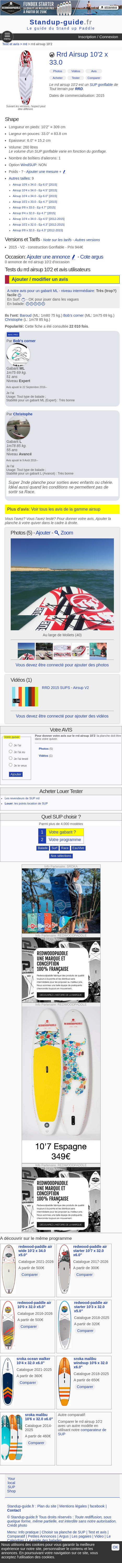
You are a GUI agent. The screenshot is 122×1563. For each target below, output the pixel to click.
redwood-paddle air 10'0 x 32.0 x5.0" (34, 1305)
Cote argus (91, 257)
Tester (76, 77)
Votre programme (65, 839)
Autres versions (87, 240)
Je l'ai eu (19, 752)
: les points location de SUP (26, 803)
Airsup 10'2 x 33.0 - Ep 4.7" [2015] (35, 201)
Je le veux (20, 765)
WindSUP (29, 165)
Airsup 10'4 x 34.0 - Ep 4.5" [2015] (35, 190)
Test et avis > (12, 44)
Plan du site (46, 1506)
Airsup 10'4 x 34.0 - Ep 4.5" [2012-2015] (39, 218)
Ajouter (43, 533)
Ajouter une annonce (51, 257)
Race (64, 848)
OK (115, 1547)
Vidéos (75, 71)
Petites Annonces (42, 1536)
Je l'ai (17, 745)
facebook (97, 1506)
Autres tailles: (20, 178)
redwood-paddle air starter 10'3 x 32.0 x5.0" (91, 1307)
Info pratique (28, 1532)
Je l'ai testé (21, 758)
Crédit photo (17, 1525)
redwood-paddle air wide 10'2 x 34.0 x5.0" (35, 1250)
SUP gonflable (101, 85)
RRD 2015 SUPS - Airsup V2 (65, 688)
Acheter (58, 77)
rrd (25, 44)
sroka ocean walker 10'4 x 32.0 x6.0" (33, 1361)
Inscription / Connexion (98, 37)
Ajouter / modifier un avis (40, 279)
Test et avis (97, 1532)
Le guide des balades (44, 1540)
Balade (43, 848)
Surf (54, 848)
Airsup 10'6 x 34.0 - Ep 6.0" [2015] (35, 184)
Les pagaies (81, 1536)
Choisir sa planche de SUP (63, 1532)
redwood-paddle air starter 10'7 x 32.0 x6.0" (90, 1250)
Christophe (14, 319)
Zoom (63, 533)
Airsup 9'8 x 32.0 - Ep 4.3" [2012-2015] (38, 230)
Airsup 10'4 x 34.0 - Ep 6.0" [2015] (35, 196)
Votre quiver (12, 737)
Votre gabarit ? (62, 832)
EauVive (78, 848)
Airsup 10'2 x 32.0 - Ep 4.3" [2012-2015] (39, 224)
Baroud (26, 315)
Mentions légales (73, 1506)
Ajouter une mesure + (46, 172)
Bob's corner (73, 315)
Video (99, 1536)
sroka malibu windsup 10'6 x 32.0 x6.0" (91, 1363)
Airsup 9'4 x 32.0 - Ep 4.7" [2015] (34, 213)
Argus (64, 1536)
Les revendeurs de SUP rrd (22, 798)
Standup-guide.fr (20, 1506)
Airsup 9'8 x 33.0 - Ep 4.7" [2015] (34, 207)
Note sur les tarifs (57, 240)
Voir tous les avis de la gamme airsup (65, 509)
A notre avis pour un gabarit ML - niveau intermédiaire (50, 291)
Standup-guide (61, 22)
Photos (57, 71)
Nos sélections (61, 856)
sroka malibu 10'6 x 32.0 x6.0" (39, 1417)
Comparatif (16, 1536)
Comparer (94, 77)
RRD (79, 89)
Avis (94, 71)
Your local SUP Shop (11, 1485)
